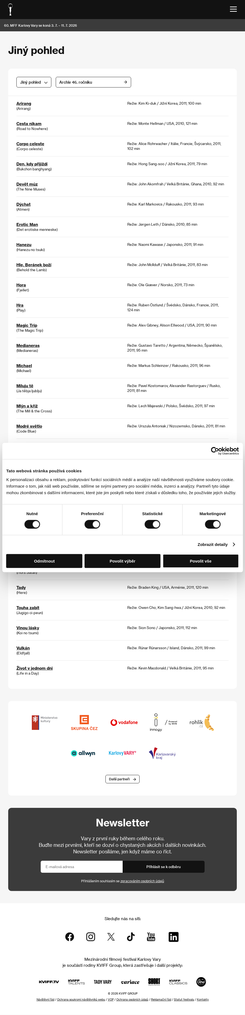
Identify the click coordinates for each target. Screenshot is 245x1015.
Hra (19, 305)
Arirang (23, 103)
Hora (21, 284)
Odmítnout (44, 560)
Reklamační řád (161, 999)
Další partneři (119, 779)
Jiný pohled (30, 82)
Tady (21, 587)
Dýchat (23, 204)
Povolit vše (200, 560)
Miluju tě (24, 385)
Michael (24, 365)
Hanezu (23, 244)
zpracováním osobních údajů (142, 881)
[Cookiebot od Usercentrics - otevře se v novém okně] (215, 451)
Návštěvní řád (45, 999)
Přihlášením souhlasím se (122, 881)
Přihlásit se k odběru (163, 867)
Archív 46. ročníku (109, 82)
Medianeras (28, 345)
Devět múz (27, 184)
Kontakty (203, 999)
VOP (111, 999)
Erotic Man (27, 224)
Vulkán (23, 647)
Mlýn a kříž (27, 405)
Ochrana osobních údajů (132, 999)
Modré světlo (29, 426)
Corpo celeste (30, 143)
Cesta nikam (29, 123)
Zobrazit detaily (213, 544)
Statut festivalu (184, 999)
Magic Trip (26, 325)
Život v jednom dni (34, 668)
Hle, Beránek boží (33, 264)
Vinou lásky (27, 627)
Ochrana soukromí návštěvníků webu (81, 999)
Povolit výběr (122, 560)
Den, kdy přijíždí (32, 163)
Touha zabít (27, 607)
